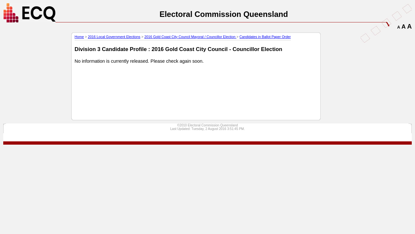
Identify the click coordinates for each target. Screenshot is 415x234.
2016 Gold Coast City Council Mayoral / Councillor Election (190, 37)
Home (79, 37)
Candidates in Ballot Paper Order (265, 37)
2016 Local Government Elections (114, 37)
